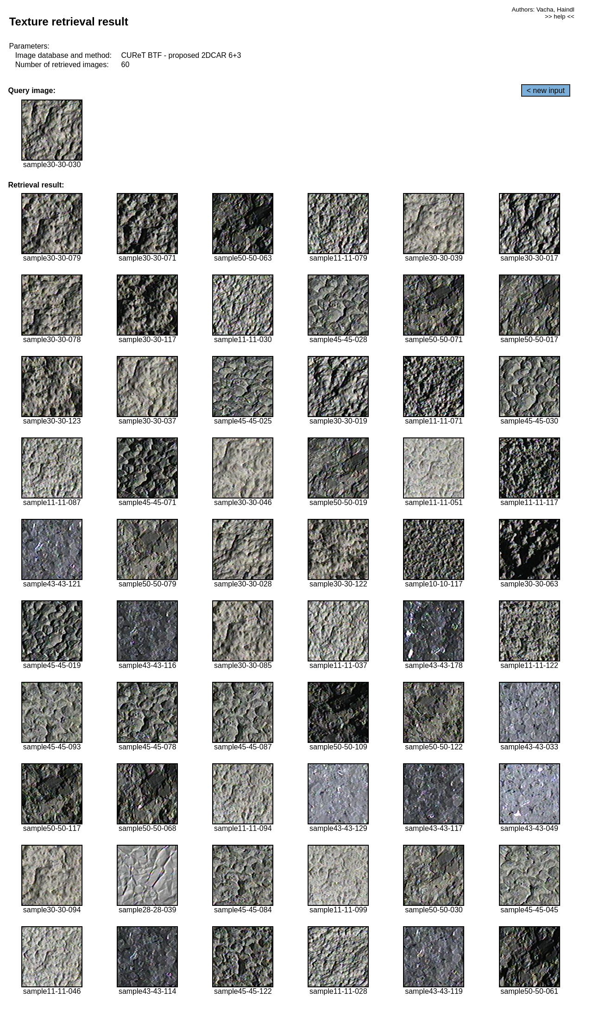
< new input (546, 90)
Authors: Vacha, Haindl (542, 9)
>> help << (559, 16)
